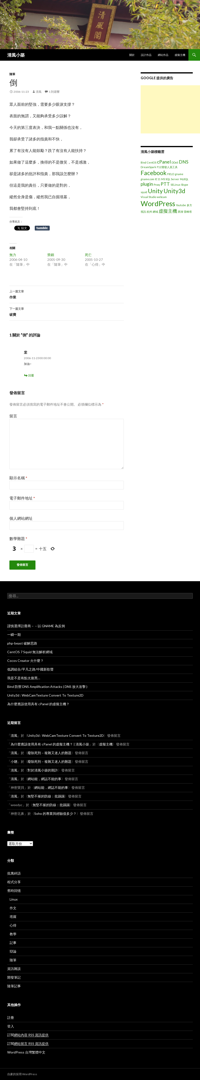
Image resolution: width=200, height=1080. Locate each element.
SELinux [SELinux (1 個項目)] (175, 184)
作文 (13, 908)
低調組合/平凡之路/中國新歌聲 (30, 669)
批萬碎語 (14, 873)
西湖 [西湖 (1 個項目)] (180, 211)
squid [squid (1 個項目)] (144, 192)
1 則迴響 (54, 91)
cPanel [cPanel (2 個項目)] (164, 162)
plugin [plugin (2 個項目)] (147, 184)
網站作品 (163, 54)
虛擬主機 (180, 54)
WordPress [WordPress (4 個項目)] (158, 203)
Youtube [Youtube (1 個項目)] (181, 205)
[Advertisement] (170, 109)
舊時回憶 (14, 891)
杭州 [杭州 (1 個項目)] (149, 211)
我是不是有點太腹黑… (23, 678)
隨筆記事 (14, 986)
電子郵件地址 (22, 498)
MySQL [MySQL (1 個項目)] (184, 179)
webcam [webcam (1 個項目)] (162, 196)
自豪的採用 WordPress (22, 1074)
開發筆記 (14, 977)
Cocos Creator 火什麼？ (25, 661)
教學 (13, 934)
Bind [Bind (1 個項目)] (143, 162)
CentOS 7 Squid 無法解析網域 (30, 652)
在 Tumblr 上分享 (42, 228)
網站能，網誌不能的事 (44, 779)
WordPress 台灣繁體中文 (26, 1052)
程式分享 (14, 882)
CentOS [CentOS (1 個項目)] (151, 162)
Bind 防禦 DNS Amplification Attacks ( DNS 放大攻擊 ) (47, 687)
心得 (13, 925)
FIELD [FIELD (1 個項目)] (170, 174)
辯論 (13, 951)
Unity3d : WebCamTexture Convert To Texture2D (45, 695)
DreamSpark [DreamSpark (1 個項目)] (148, 167)
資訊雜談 (14, 969)
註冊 (10, 1017)
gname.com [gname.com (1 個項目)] (147, 179)
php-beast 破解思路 (22, 643)
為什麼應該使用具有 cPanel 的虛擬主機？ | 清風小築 (50, 744)
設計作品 (146, 54)
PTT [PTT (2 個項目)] (165, 184)
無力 (12, 255)
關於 (132, 54)
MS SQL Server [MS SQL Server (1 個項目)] (170, 179)
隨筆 (12, 74)
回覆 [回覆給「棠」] (31, 375)
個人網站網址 (21, 518)
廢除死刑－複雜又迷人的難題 (49, 753)
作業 (66, 294)
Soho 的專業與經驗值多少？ (55, 813)
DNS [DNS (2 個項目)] (183, 162)
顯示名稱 (18, 477)
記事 (13, 943)
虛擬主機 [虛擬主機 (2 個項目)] (168, 211)
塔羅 (13, 917)
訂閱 (27, 1035)
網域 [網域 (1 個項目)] (155, 211)
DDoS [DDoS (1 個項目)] (175, 162)
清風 (38, 91)
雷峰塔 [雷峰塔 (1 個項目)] (188, 211)
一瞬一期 (14, 634)
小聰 (14, 761)
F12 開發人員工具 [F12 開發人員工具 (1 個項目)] (167, 167)
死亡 (88, 255)
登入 (10, 1026)
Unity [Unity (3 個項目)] (155, 190)
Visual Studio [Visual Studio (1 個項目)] (148, 196)
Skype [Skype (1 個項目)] (184, 184)
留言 (13, 416)
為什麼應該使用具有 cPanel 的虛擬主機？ (38, 704)
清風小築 (16, 55)
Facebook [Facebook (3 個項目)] (153, 172)
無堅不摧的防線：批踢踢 (46, 796)
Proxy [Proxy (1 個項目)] (157, 184)
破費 (66, 311)
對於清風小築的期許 (43, 770)
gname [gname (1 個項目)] (179, 174)
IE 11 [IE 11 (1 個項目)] (157, 179)
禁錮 (50, 255)
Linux (14, 899)
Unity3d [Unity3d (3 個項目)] (174, 190)
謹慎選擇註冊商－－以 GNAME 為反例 (36, 626)
